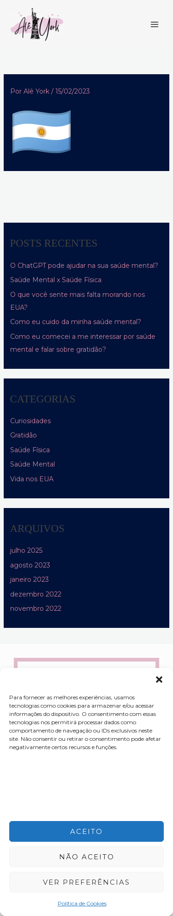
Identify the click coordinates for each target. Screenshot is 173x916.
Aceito (86, 831)
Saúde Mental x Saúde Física (55, 280)
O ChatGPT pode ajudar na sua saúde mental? (84, 265)
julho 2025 (26, 550)
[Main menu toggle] (154, 24)
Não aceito (86, 856)
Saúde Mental (32, 464)
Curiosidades (30, 421)
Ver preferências (86, 882)
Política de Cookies (82, 903)
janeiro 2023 (29, 579)
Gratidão (23, 435)
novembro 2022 (35, 608)
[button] (159, 679)
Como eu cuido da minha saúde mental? (75, 322)
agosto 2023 (30, 565)
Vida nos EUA (32, 479)
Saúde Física (30, 450)
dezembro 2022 (35, 594)
